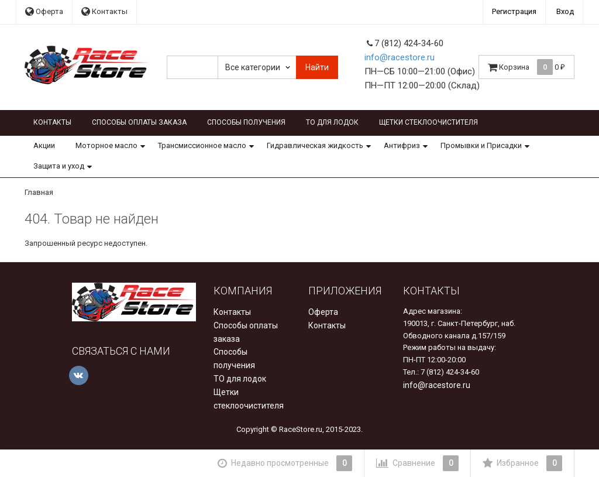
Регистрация (514, 11)
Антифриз (402, 145)
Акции (44, 145)
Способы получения (246, 122)
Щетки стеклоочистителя (428, 122)
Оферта (44, 11)
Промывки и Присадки (481, 145)
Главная (39, 192)
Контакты (104, 11)
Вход (565, 11)
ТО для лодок (332, 122)
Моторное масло (106, 145)
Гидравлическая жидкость (315, 145)
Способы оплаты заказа (139, 122)
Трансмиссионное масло (202, 145)
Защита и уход (58, 166)
